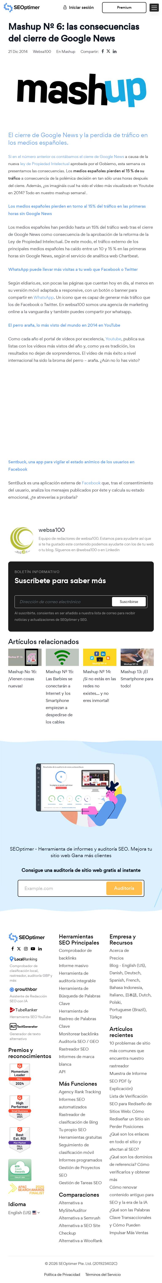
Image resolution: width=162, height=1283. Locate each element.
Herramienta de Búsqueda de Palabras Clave (79, 996)
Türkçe (115, 1017)
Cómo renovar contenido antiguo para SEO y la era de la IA (131, 1194)
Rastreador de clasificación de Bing (78, 1118)
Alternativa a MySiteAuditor (73, 1206)
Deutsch (132, 973)
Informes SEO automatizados (73, 1103)
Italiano (116, 995)
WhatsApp (44, 297)
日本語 (131, 995)
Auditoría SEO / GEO (79, 1041)
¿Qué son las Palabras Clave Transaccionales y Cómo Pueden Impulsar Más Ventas (130, 1221)
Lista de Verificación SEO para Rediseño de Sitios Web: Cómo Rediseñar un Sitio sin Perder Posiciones (130, 1111)
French (132, 980)
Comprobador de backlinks (75, 954)
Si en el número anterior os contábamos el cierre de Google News (66, 156)
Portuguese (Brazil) (127, 1009)
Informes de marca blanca (76, 1060)
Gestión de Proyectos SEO (79, 1171)
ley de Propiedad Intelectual (45, 163)
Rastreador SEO (74, 1049)
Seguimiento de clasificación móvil (76, 1148)
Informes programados (80, 1160)
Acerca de (119, 950)
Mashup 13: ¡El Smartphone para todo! (137, 679)
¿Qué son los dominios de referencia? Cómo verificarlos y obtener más (130, 1168)
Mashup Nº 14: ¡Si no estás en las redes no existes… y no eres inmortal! (99, 686)
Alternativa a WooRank (80, 1240)
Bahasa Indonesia (125, 987)
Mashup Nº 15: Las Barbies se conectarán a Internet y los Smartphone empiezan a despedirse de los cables (59, 697)
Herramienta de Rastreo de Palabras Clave (77, 1018)
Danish (115, 973)
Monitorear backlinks (79, 1034)
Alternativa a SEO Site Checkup (79, 1229)
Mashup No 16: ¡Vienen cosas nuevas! (22, 679)
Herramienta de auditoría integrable (77, 977)
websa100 (42, 51)
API (62, 1072)
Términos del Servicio (103, 1274)
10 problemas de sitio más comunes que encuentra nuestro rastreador (129, 1054)
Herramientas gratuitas (80, 1137)
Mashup (68, 51)
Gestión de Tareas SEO (80, 1182)
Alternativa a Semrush (79, 1218)
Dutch (144, 995)
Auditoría (124, 888)
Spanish (116, 980)
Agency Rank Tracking (80, 1092)
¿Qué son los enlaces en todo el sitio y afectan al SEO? (129, 1141)
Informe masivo (73, 965)
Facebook (91, 483)
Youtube (113, 339)
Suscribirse (129, 601)
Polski (115, 1002)
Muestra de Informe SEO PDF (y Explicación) (128, 1081)
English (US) (133, 965)
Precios (116, 958)
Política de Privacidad (62, 1274)
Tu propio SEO (72, 1129)
